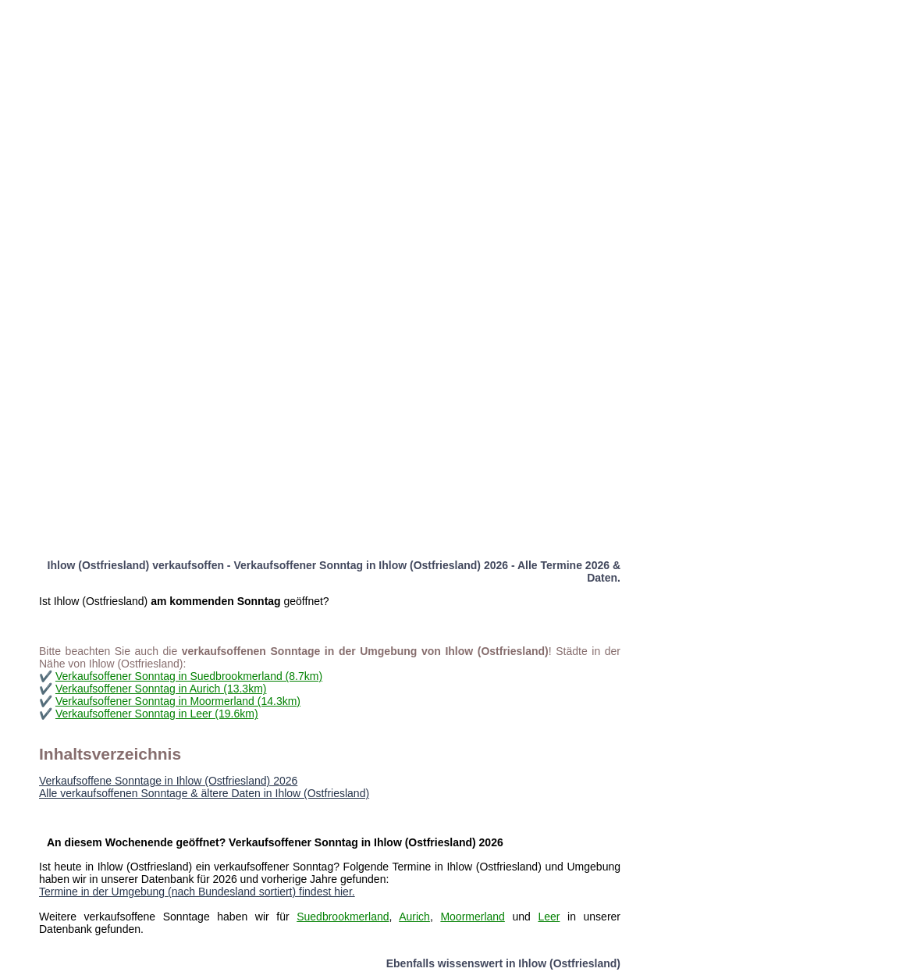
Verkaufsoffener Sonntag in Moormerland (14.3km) (177, 701)
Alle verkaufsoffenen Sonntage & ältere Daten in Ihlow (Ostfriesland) (204, 793)
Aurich (414, 916)
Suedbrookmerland (343, 916)
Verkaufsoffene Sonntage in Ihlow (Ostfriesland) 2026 (168, 780)
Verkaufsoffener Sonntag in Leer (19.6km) (156, 713)
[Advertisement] (447, 109)
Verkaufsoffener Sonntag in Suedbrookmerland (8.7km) (188, 676)
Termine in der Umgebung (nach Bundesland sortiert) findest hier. (197, 891)
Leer (549, 916)
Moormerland (472, 916)
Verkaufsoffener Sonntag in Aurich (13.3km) (161, 688)
